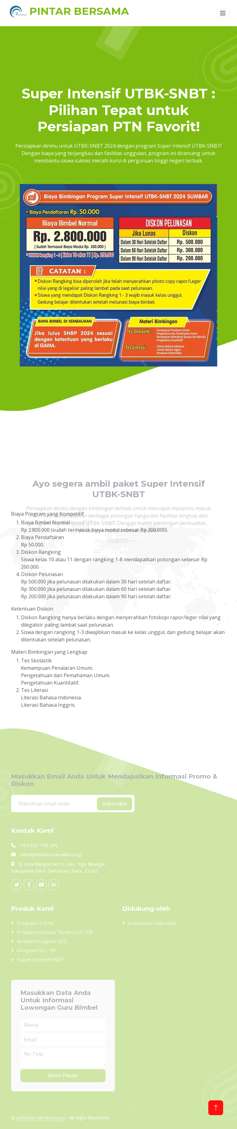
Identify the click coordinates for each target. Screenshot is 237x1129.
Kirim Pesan (63, 1075)
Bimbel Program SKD (42, 941)
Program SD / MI (36, 950)
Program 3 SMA (35, 923)
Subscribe (114, 804)
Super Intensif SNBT (40, 960)
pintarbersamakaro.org (40, 1118)
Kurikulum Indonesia (152, 923)
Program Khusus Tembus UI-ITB (55, 932)
